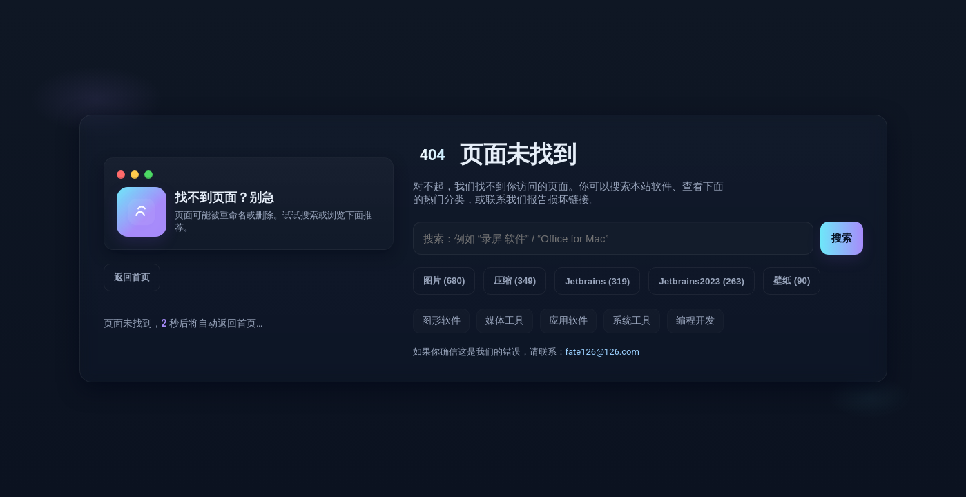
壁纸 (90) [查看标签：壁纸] (791, 280)
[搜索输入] (613, 238)
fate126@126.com (602, 352)
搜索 (841, 238)
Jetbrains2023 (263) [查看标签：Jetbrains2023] (701, 281)
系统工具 (631, 320)
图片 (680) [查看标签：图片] (444, 280)
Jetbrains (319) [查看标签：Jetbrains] (597, 281)
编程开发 (695, 320)
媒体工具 (504, 320)
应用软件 (568, 320)
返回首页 (132, 277)
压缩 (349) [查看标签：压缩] (515, 280)
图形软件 (441, 320)
